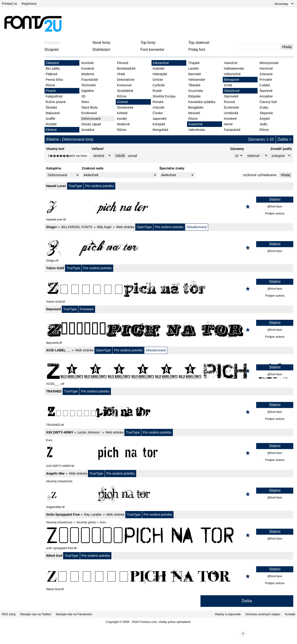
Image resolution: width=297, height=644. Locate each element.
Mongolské (160, 130)
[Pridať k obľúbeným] (248, 206)
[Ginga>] (169, 247)
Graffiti (50, 118)
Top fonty (147, 43)
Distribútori (101, 50)
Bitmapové (231, 79)
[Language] (284, 3)
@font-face (274, 206)
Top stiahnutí (199, 43)
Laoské (193, 68)
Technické (88, 85)
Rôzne (50, 85)
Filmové (122, 63)
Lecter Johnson (89, 432)
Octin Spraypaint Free (63, 514)
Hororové (266, 68)
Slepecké (266, 113)
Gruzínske (195, 91)
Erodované (89, 113)
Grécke (158, 79)
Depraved (53, 309)
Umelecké (231, 113)
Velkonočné (232, 74)
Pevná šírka (54, 79)
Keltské (122, 113)
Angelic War (55, 473)
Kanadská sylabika (201, 102)
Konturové (124, 85)
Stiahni (275, 199)
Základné (52, 63)
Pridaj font (196, 50)
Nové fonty (101, 43)
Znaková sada (92, 168)
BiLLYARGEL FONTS (76, 227)
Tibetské (194, 85)
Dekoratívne (125, 79)
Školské (51, 107)
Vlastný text (55, 149)
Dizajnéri (52, 50)
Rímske (158, 102)
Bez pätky (53, 68)
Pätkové (52, 74)
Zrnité (228, 85)
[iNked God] (169, 576)
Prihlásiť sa (9, 3)
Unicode (159, 107)
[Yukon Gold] (169, 288)
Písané (51, 91)
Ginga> (51, 227)
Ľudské (264, 85)
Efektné (51, 130)
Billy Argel (104, 227)
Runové (229, 102)
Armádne (87, 130)
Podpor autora (274, 213)
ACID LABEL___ (58, 350)
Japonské (160, 118)
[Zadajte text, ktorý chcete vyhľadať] (258, 47)
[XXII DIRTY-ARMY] (169, 453)
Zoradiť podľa (281, 149)
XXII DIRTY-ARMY (59, 432)
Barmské (194, 74)
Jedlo (263, 124)
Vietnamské (196, 79)
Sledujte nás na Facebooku (74, 614)
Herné (228, 124)
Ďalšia (283, 139)
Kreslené (87, 68)
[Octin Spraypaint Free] (169, 535)
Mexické (194, 113)
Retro (85, 102)
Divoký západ (91, 124)
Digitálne (87, 91)
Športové (265, 91)
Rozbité (51, 124)
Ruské (157, 91)
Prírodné (265, 79)
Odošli (120, 156)
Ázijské (264, 118)
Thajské (194, 63)
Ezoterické (231, 107)
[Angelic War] (169, 494)
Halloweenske (234, 68)
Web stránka (125, 227)
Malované (53, 113)
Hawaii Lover (56, 186)
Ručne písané (56, 102)
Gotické (122, 102)
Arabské (159, 68)
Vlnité (121, 74)
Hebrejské (160, 74)
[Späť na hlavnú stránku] (33, 23)
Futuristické (89, 79)
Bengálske (195, 107)
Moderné (87, 74)
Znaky (263, 107)
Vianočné (230, 63)
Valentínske (196, 130)
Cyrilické (159, 85)
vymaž (132, 156)
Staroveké (231, 96)
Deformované (91, 118)
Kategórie (53, 43)
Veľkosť (98, 149)
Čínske (158, 113)
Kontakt (290, 614)
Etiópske (194, 96)
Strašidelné (125, 91)
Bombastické (126, 68)
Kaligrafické (54, 96)
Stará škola (89, 107)
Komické (87, 63)
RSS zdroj (9, 614)
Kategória (53, 168)
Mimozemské (268, 63)
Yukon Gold (55, 268)
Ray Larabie (93, 514)
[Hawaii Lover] (169, 206)
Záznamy (237, 149)
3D (83, 96)
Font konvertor (152, 50)
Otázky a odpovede (228, 614)
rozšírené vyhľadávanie (260, 175)
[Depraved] (169, 329)
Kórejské (159, 124)
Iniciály (122, 118)
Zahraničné (161, 63)
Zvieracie (266, 74)
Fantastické (232, 130)
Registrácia (28, 3)
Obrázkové (232, 91)
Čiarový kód (268, 102)
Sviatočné (195, 124)
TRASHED (54, 391)
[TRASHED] (169, 412)
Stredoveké (125, 107)
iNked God (54, 555)
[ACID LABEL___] (169, 371)
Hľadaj (287, 47)
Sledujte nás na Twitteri (35, 614)
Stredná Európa (164, 96)
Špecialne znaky (171, 168)
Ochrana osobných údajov (262, 614)
